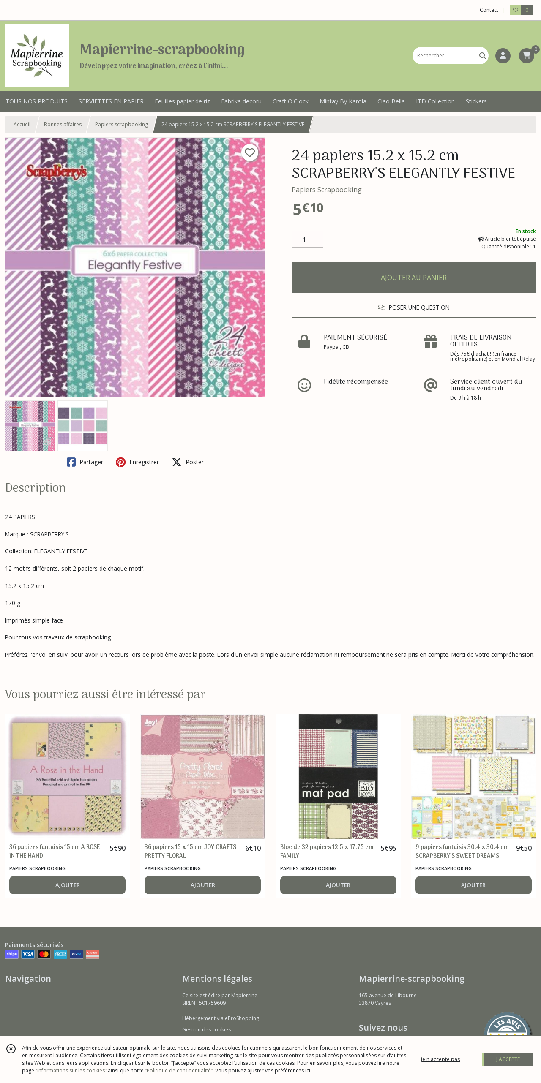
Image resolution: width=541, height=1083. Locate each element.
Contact (489, 10)
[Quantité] (307, 239)
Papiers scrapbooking (121, 124)
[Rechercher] (482, 55)
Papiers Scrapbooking (327, 189)
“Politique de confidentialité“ (179, 1070)
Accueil (22, 124)
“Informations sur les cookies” (71, 1070)
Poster (188, 462)
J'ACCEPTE (508, 1059)
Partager (85, 462)
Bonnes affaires (63, 124)
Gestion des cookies (206, 1029)
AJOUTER (67, 885)
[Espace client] (503, 55)
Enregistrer (137, 462)
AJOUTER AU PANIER (414, 277)
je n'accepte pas (440, 1059)
